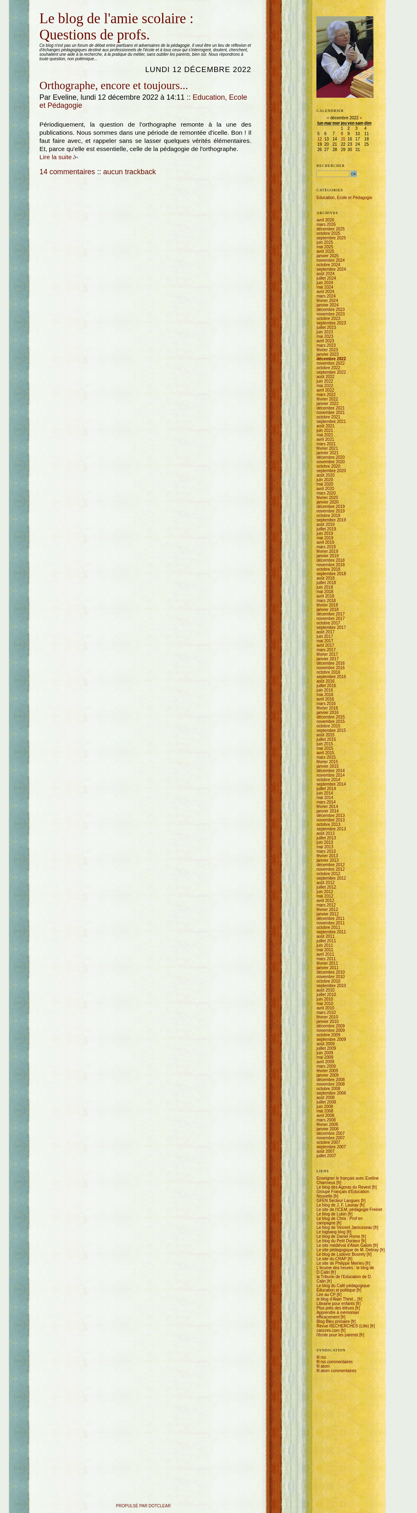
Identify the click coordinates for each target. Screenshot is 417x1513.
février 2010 (327, 1017)
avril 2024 (325, 291)
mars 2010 (326, 1012)
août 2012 (325, 882)
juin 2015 (324, 744)
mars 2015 (326, 757)
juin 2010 (324, 999)
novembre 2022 (330, 363)
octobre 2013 (328, 824)
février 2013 (327, 856)
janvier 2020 (327, 502)
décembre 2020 (330, 457)
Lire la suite (56, 156)
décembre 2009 (330, 1026)
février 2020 (327, 497)
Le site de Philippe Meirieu (340, 1263)
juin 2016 (324, 690)
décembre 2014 (330, 771)
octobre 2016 (328, 672)
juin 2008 (324, 1106)
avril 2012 (325, 900)
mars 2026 (326, 224)
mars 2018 (326, 600)
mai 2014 (324, 797)
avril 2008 (325, 1115)
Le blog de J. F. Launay (337, 1205)
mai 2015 (324, 748)
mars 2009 (326, 1066)
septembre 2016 (331, 676)
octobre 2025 (328, 233)
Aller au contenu (40, 9)
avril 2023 (325, 341)
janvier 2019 (327, 556)
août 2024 (325, 274)
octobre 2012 (328, 873)
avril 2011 (325, 954)
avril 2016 (325, 699)
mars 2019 (326, 547)
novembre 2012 (330, 869)
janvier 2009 (327, 1075)
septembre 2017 (331, 627)
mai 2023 (324, 336)
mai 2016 (324, 694)
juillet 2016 (326, 685)
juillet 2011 (326, 941)
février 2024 (327, 300)
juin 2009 (324, 1053)
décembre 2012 (330, 865)
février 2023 (327, 350)
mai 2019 (324, 538)
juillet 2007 (326, 1156)
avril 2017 (325, 645)
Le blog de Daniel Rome (338, 1236)
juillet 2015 (326, 739)
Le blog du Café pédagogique (343, 1285)
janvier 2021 (327, 453)
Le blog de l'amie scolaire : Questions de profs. (117, 27)
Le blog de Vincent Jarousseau (344, 1227)
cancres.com (328, 1330)
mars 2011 (326, 959)
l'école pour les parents (337, 1335)
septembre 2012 (331, 878)
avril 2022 (325, 390)
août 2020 (325, 475)
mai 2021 (324, 435)
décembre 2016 (330, 663)
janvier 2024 (327, 305)
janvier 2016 (327, 712)
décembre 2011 (330, 918)
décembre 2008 (330, 1079)
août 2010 (325, 990)
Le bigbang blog (330, 1232)
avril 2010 (325, 1008)
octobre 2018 (328, 569)
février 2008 (327, 1124)
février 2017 (327, 654)
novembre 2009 (330, 1030)
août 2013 (325, 833)
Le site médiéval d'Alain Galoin (344, 1245)
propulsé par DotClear (143, 1506)
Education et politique (336, 1290)
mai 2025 (324, 247)
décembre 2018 (330, 560)
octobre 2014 (328, 779)
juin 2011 (324, 945)
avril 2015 (325, 753)
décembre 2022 (331, 359)
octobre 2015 (328, 726)
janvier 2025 (327, 256)
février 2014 (327, 806)
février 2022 (327, 399)
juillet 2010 (326, 994)
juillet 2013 (326, 838)
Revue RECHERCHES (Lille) (342, 1326)
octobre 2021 (328, 417)
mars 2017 (326, 650)
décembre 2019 (330, 506)
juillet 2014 (326, 788)
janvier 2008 (327, 1129)
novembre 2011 (330, 923)
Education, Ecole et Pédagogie (344, 197)
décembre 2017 (330, 614)
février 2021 (327, 448)
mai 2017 (324, 641)
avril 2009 (325, 1062)
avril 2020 (325, 488)
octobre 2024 (328, 265)
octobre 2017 (328, 623)
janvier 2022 (327, 403)
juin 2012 (324, 891)
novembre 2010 (330, 976)
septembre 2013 (331, 829)
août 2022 (325, 376)
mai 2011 (324, 950)
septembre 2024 (331, 269)
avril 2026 (325, 220)
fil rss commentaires (334, 1362)
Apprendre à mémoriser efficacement (337, 1314)
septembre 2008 (331, 1093)
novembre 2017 (330, 618)
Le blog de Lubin (331, 1214)
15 (343, 139)
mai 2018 (324, 591)
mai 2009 (324, 1057)
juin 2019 (324, 533)
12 (319, 139)
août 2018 (325, 578)
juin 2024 (324, 282)
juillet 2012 (326, 887)
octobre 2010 (328, 981)
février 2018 (327, 605)
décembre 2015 (330, 717)
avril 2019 (325, 542)
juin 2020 (324, 479)
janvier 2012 (327, 914)
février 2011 (327, 963)
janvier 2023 (327, 354)
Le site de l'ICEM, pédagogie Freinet (349, 1209)
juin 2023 (324, 332)
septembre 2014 (331, 784)
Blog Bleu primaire (333, 1321)
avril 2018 (325, 596)
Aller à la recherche (78, 9)
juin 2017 (324, 636)
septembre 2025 (331, 238)
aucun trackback (129, 172)
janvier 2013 (327, 860)
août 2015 (325, 735)
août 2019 (325, 524)
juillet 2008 (326, 1102)
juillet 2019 (326, 529)
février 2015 (327, 762)
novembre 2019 (330, 511)
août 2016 (325, 681)
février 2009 (327, 1071)
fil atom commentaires (336, 1370)
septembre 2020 (331, 471)
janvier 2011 (327, 968)
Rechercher (330, 166)
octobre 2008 (328, 1088)
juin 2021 (324, 430)
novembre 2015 (330, 721)
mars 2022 (326, 394)
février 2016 (327, 708)
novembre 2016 (330, 668)
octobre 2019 (328, 515)
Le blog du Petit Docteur (338, 1241)
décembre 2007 (330, 1133)
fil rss (321, 1357)
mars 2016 (326, 703)
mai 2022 (324, 385)
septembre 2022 (331, 372)
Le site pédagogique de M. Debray (347, 1250)
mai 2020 (324, 484)
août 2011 (325, 936)
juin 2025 (324, 242)
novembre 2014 (330, 775)
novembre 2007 (330, 1138)
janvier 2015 (327, 766)
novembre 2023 (330, 314)
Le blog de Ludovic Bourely (341, 1254)
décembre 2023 (330, 309)
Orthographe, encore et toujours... (114, 85)
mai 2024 (324, 287)
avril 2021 (325, 439)
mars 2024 (326, 296)
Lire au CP (326, 1294)
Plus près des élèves (335, 1308)
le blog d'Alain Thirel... (336, 1299)
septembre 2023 (331, 323)
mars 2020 (326, 493)
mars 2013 (326, 851)
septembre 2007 (331, 1147)
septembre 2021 (331, 421)
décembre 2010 (330, 972)
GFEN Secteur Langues (338, 1200)
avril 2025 (325, 251)
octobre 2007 (328, 1142)
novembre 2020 (330, 462)
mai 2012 (324, 896)
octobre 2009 (328, 1035)
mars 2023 (326, 345)
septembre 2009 (331, 1039)
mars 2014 (326, 802)
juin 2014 (324, 793)
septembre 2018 (331, 573)
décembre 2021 (330, 408)
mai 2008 (324, 1111)
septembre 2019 (331, 520)
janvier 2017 (327, 659)
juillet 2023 (326, 327)
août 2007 (325, 1151)
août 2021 (325, 426)
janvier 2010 (327, 1021)
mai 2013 (324, 847)
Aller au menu (58, 9)
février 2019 (327, 551)
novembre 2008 (330, 1084)
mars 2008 (326, 1120)
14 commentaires (67, 172)
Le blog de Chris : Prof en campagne (339, 1220)
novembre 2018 (330, 565)
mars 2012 (326, 905)
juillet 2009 (326, 1048)
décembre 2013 (330, 815)
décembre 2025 (330, 229)
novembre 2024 (330, 260)
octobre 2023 (328, 318)
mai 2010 (324, 1003)
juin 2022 (324, 381)
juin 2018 (324, 587)
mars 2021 (326, 444)
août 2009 (325, 1044)
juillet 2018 (326, 582)
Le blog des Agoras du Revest (343, 1187)
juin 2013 (324, 842)
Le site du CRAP (331, 1259)
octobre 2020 (328, 466)
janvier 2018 (327, 609)
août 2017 (325, 632)
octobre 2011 (328, 927)
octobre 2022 (328, 368)
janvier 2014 (327, 811)
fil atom (322, 1366)
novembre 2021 (330, 412)
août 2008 (325, 1097)
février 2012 (327, 909)
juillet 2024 (326, 278)
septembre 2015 (331, 730)
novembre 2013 (330, 820)
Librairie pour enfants (335, 1303)
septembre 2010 (331, 985)
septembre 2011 (331, 932)
